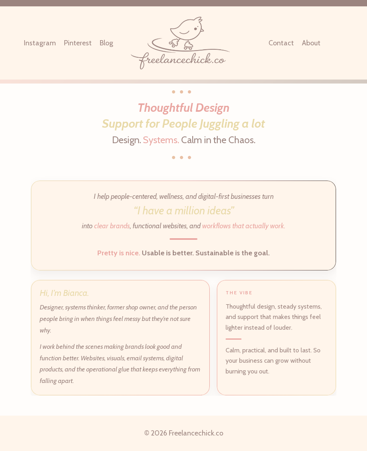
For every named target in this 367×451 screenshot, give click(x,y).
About (311, 43)
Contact (281, 43)
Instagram (40, 43)
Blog (106, 43)
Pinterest (78, 43)
